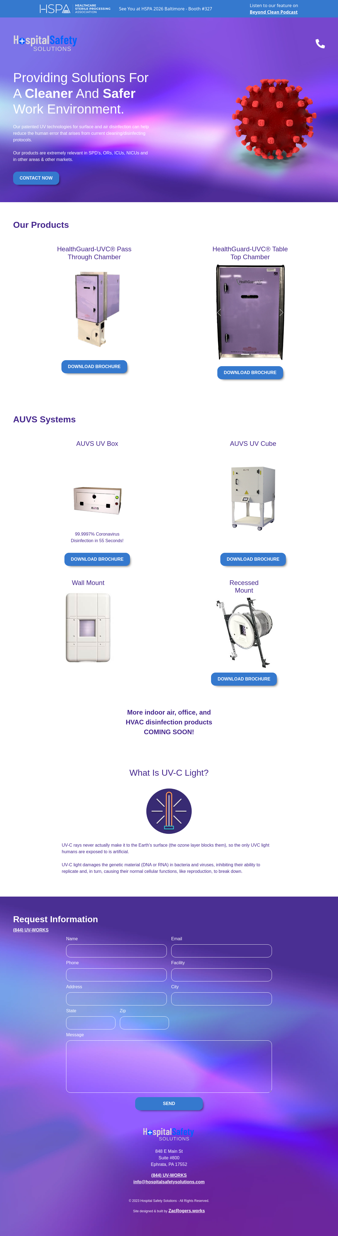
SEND (169, 1103)
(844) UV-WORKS (31, 930)
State (71, 1010)
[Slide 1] (71, 348)
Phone (72, 962)
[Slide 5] (94, 348)
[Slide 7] (106, 348)
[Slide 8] (111, 348)
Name (72, 938)
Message (75, 1034)
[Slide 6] (100, 348)
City (175, 986)
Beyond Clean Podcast (274, 12)
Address (74, 986)
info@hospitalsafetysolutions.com (169, 1182)
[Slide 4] (89, 348)
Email (176, 938)
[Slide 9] (117, 348)
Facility (178, 962)
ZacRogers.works (186, 1210)
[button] (63, 309)
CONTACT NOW (36, 178)
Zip (123, 1010)
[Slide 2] (77, 348)
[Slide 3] (83, 348)
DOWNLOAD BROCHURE (94, 366)
